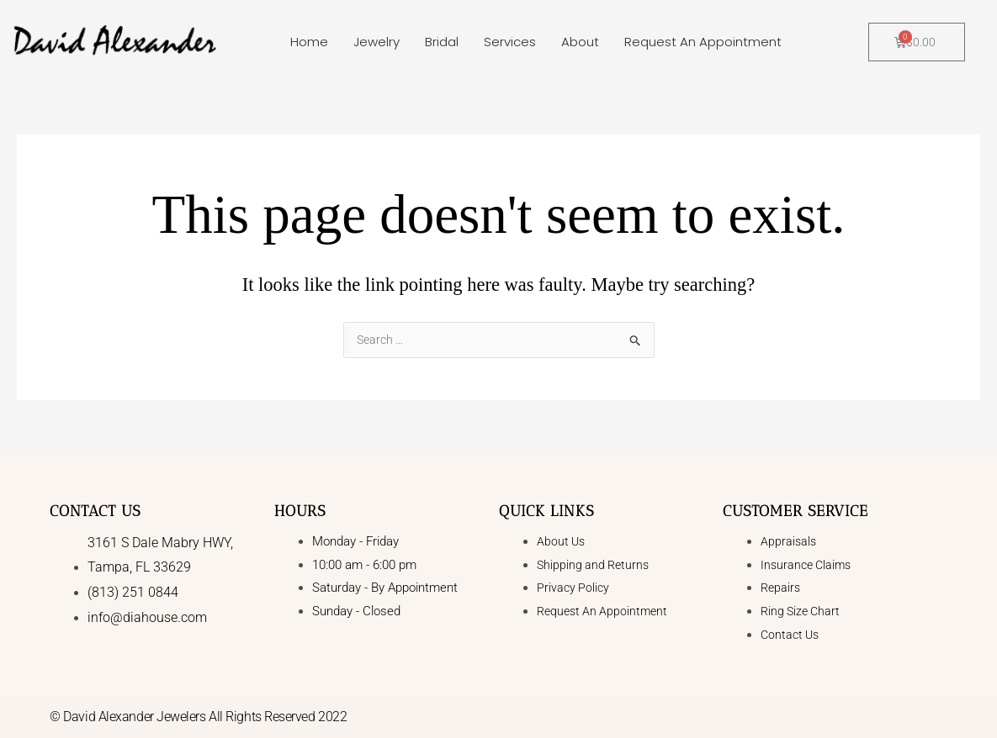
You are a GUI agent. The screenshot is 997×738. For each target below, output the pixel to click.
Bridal (442, 41)
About (580, 41)
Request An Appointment (703, 41)
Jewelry (376, 41)
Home (309, 41)
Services (510, 41)
